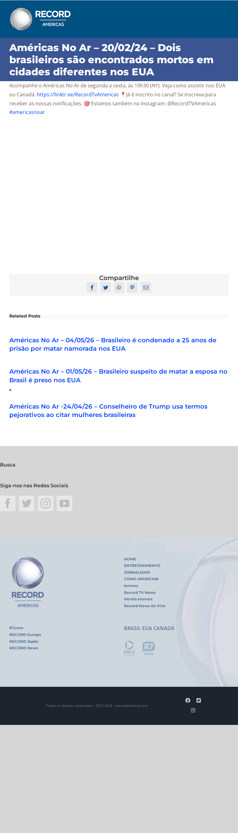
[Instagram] (45, 503)
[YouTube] (64, 503)
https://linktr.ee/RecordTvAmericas (78, 94)
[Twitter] (26, 503)
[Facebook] (7, 503)
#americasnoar (27, 112)
